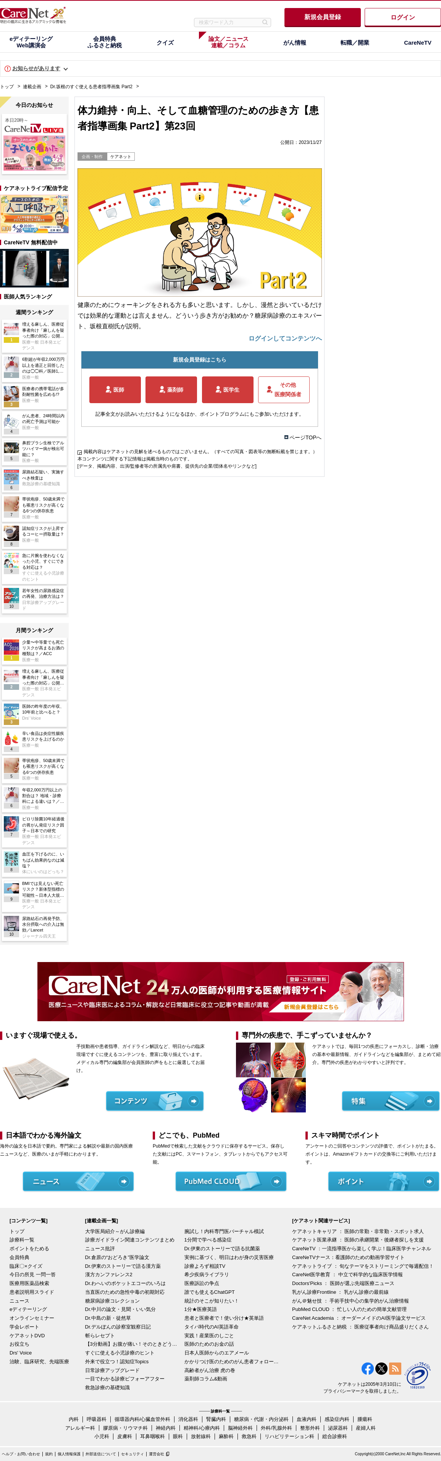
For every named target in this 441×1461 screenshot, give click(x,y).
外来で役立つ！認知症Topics (117, 1361)
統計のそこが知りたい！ (211, 1301)
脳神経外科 (240, 1428)
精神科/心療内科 (202, 1428)
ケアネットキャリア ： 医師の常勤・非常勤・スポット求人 (358, 1231)
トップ (7, 86)
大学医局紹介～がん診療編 (115, 1231)
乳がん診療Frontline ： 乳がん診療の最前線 (340, 1292)
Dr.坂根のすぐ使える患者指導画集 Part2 (91, 86)
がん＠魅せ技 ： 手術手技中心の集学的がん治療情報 (350, 1301)
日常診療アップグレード (112, 1370)
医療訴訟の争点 (201, 1283)
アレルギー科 (80, 1428)
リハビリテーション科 (289, 1436)
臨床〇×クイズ (26, 1266)
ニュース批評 (100, 1248)
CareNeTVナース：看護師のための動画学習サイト (348, 1257)
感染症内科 (337, 1419)
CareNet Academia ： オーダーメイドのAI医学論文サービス (359, 1318)
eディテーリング (28, 1309)
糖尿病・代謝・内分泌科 (261, 1419)
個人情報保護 (69, 1454)
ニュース (19, 1301)
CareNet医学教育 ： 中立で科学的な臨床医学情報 (347, 1274)
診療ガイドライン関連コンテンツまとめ (129, 1240)
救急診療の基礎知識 (107, 1387)
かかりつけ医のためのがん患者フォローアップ (232, 1361)
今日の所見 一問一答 (33, 1274)
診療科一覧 (22, 1240)
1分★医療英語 (200, 1309)
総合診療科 (334, 1436)
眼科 (178, 1436)
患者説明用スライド (32, 1292)
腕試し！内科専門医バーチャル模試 (224, 1231)
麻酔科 (226, 1436)
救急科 (249, 1436)
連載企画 (32, 86)
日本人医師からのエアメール (216, 1353)
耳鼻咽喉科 (152, 1436)
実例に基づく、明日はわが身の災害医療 (229, 1257)
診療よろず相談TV (205, 1266)
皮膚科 (124, 1436)
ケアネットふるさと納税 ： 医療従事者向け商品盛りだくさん (360, 1327)
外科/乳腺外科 (276, 1428)
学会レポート (24, 1327)
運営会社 (156, 1454)
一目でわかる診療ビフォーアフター (125, 1379)
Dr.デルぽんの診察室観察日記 (118, 1327)
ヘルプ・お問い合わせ (21, 1454)
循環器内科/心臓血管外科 (143, 1419)
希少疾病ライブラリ (206, 1274)
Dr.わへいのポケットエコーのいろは (125, 1283)
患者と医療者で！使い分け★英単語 (224, 1318)
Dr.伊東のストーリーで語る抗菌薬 (222, 1248)
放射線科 (201, 1436)
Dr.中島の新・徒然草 (108, 1318)
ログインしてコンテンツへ (285, 338)
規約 (49, 1454)
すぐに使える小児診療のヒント (120, 1353)
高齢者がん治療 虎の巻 (210, 1370)
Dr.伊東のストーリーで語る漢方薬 (123, 1266)
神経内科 (166, 1428)
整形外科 (310, 1428)
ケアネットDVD (27, 1335)
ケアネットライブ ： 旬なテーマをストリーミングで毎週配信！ (363, 1266)
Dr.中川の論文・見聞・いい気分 (120, 1309)
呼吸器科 (97, 1419)
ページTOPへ (305, 437)
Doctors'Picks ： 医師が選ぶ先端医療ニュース (343, 1283)
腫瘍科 (364, 1419)
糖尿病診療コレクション (112, 1301)
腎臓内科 (216, 1419)
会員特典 (19, 1257)
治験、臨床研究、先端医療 (39, 1361)
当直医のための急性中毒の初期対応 (125, 1292)
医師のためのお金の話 (209, 1344)
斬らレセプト (100, 1335)
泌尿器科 (338, 1428)
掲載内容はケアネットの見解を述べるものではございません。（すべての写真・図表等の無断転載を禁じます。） (200, 451)
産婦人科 (366, 1428)
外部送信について (101, 1454)
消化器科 (188, 1419)
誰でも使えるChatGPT (209, 1292)
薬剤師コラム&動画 (206, 1379)
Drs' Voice (21, 1353)
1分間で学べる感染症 (208, 1240)
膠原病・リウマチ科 (125, 1428)
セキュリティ (132, 1454)
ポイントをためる (29, 1248)
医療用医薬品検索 (29, 1283)
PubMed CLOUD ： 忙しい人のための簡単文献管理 (349, 1309)
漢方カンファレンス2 (108, 1274)
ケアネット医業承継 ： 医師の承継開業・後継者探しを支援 (358, 1240)
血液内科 (307, 1419)
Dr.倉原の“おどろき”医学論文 (117, 1257)
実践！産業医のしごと (209, 1335)
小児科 (101, 1436)
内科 (74, 1419)
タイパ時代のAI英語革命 (211, 1327)
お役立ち (19, 1344)
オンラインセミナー (32, 1318)
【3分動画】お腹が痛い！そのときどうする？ (133, 1344)
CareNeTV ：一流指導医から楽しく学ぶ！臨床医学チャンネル (361, 1248)
